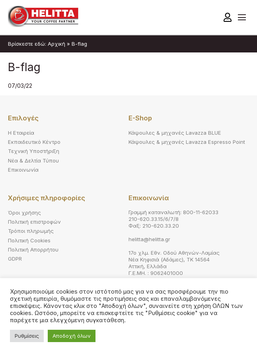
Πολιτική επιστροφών (34, 222)
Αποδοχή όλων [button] (72, 336)
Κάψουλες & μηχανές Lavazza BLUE (174, 133)
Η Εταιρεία (21, 133)
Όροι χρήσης (24, 212)
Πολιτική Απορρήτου (33, 249)
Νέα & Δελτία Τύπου (33, 160)
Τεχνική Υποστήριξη (33, 151)
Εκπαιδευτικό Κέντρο (34, 142)
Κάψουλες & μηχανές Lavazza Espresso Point (186, 142)
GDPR (15, 258)
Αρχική (56, 44)
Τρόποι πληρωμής (31, 231)
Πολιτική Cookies (29, 240)
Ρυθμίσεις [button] (27, 336)
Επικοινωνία (23, 169)
